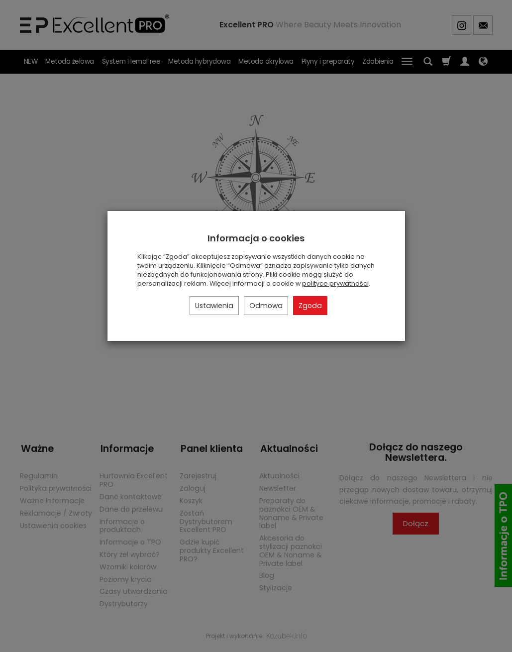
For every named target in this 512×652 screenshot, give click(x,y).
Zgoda (310, 306)
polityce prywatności (335, 283)
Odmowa (266, 306)
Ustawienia (214, 306)
